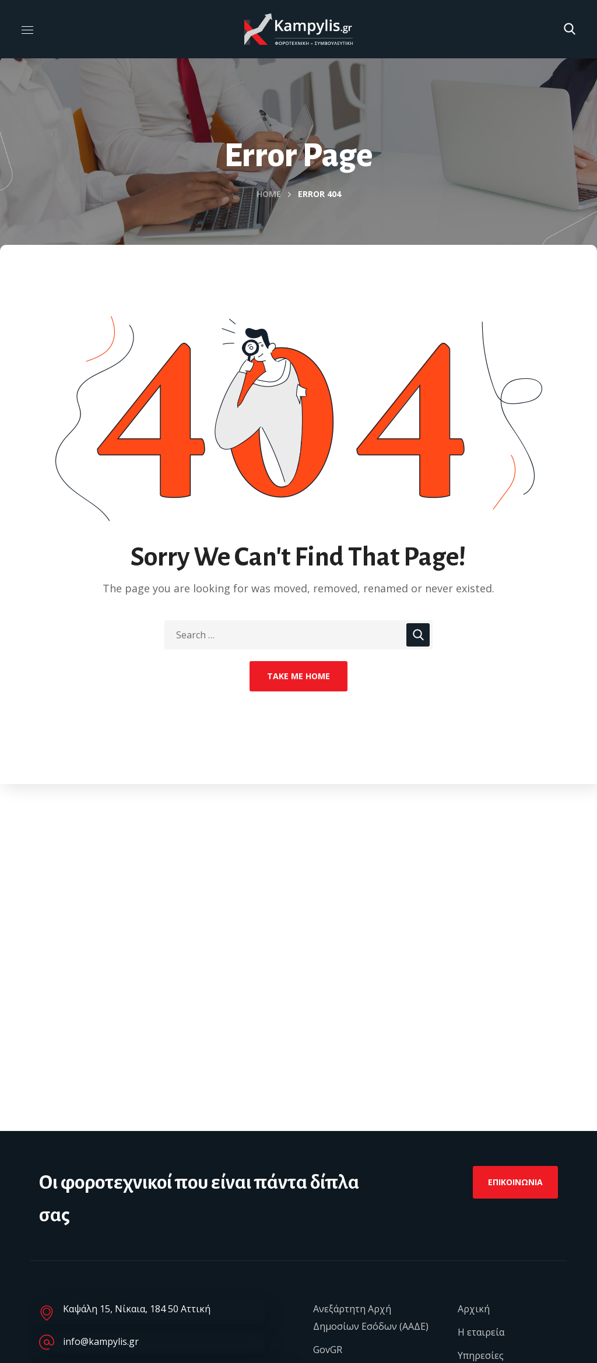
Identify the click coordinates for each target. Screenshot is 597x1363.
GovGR (327, 1349)
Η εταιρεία (481, 1332)
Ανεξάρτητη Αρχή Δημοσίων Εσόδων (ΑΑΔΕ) (371, 1317)
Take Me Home (298, 676)
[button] (569, 29)
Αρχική (474, 1308)
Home (269, 193)
